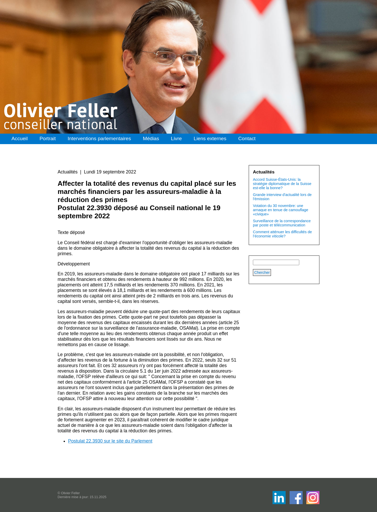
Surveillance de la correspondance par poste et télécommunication (282, 223)
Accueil (20, 138)
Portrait (48, 138)
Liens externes (210, 138)
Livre (176, 138)
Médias (151, 138)
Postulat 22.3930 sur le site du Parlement (110, 441)
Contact (247, 138)
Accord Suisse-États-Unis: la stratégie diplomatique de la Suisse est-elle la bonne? (282, 183)
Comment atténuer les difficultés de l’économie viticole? (282, 234)
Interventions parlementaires (99, 138)
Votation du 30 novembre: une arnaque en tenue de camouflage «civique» (280, 210)
